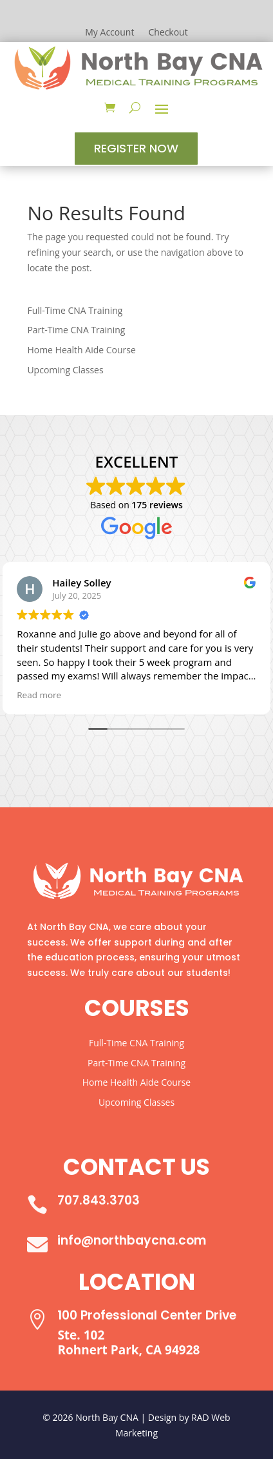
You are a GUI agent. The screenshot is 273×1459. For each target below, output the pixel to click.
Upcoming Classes (65, 370)
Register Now (136, 148)
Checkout (167, 33)
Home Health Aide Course (81, 350)
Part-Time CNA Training (76, 330)
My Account (109, 33)
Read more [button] (39, 695)
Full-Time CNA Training (74, 310)
